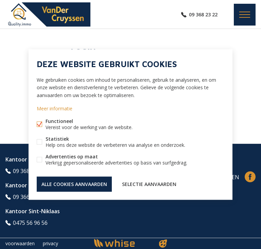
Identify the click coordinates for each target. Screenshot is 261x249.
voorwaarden (20, 243)
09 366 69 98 (29, 197)
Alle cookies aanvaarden (74, 184)
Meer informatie (54, 108)
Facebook (250, 176)
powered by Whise (122, 243)
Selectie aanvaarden (149, 184)
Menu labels (245, 15)
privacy (50, 243)
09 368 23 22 (203, 14)
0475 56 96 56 (30, 223)
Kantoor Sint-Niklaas (32, 211)
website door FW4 (163, 243)
